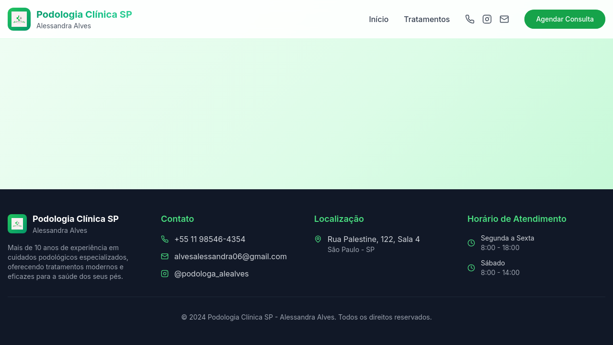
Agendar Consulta (565, 19)
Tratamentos (427, 19)
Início (378, 19)
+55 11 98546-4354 (210, 239)
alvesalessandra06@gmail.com (230, 256)
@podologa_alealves (211, 273)
